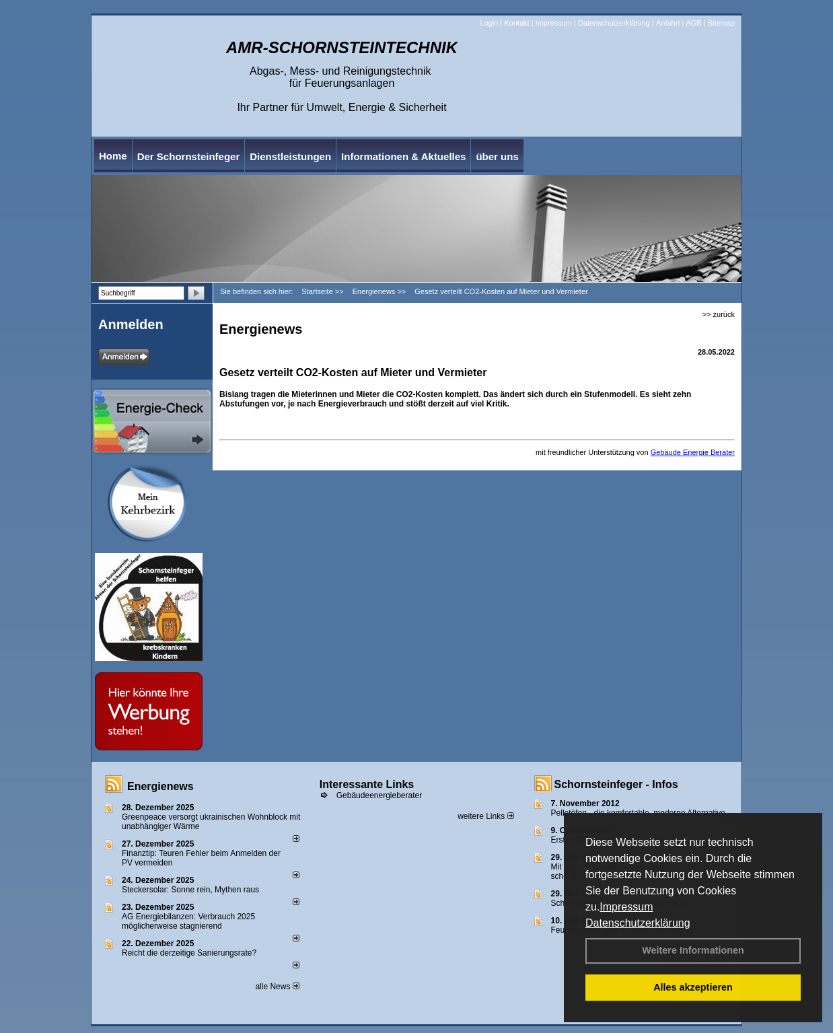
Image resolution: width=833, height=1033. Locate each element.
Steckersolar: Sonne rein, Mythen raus (190, 889)
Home (113, 156)
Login (489, 23)
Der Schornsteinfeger (188, 156)
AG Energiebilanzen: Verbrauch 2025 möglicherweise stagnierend (188, 921)
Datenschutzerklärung (637, 923)
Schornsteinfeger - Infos (616, 784)
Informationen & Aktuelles (403, 156)
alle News (277, 986)
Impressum (626, 907)
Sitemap (721, 23)
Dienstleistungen (290, 156)
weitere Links (485, 816)
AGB (693, 23)
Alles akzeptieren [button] (693, 987)
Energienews (160, 786)
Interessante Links (367, 784)
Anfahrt (668, 23)
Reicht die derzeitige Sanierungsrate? (195, 953)
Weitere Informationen (693, 950)
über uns (497, 156)
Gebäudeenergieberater (379, 795)
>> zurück (718, 314)
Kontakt (516, 23)
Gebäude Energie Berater (693, 452)
